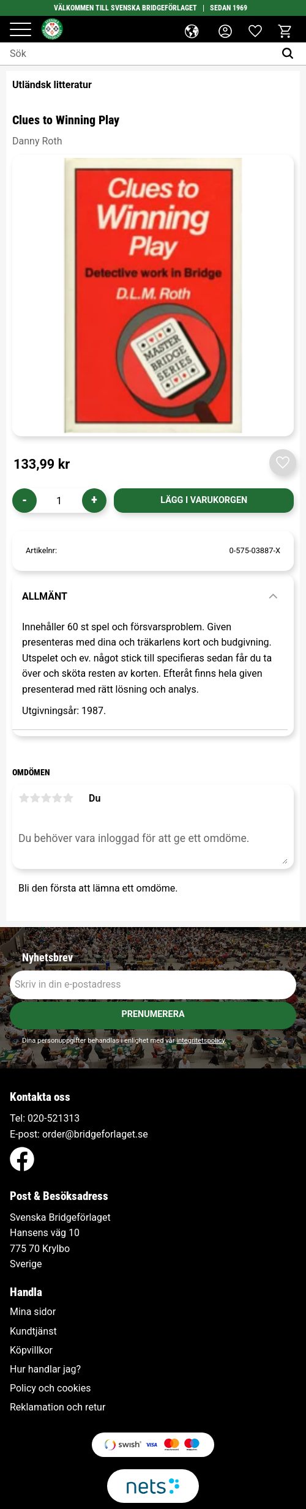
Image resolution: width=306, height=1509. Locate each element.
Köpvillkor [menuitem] (31, 1350)
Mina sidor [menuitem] (33, 1311)
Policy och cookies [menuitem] (50, 1388)
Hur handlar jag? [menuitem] (45, 1369)
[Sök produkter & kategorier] (137, 54)
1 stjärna (23, 797)
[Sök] (290, 54)
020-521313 (54, 1118)
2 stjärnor (34, 797)
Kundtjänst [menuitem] (33, 1331)
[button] (20, 30)
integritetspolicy (200, 1041)
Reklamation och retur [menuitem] (57, 1407)
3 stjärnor (45, 797)
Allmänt (44, 596)
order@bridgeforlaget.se (95, 1134)
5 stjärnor (67, 797)
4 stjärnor (56, 797)
